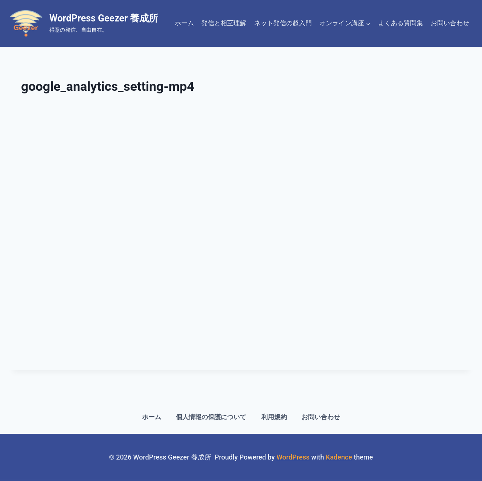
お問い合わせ (450, 23)
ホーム (184, 23)
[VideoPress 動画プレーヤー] (241, 231)
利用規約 (274, 417)
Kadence (339, 457)
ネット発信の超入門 (283, 23)
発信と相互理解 (223, 23)
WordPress (293, 457)
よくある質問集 (400, 23)
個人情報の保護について (211, 417)
